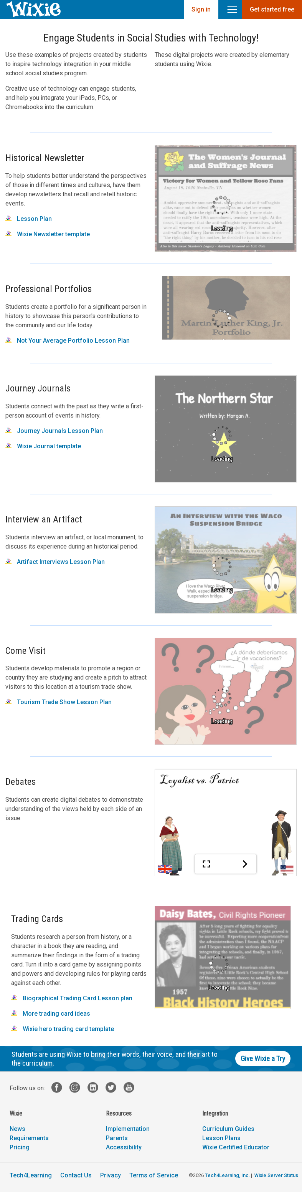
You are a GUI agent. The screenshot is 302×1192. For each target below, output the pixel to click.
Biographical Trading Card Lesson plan (71, 998)
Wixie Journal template (43, 446)
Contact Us (76, 1175)
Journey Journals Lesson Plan (54, 430)
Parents (117, 1138)
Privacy (110, 1175)
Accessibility (124, 1147)
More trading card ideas (50, 1013)
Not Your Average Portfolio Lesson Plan (67, 340)
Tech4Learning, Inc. (227, 1175)
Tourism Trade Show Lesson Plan (58, 702)
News (17, 1128)
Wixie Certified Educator (235, 1147)
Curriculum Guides (228, 1128)
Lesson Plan (28, 218)
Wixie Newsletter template (47, 234)
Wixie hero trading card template (62, 1029)
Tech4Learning (31, 1175)
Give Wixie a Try (263, 1058)
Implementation (128, 1128)
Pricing (20, 1147)
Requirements (29, 1138)
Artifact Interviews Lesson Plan (55, 561)
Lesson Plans (221, 1138)
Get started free (272, 9)
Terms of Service (153, 1175)
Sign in (201, 9)
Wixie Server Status (276, 1175)
